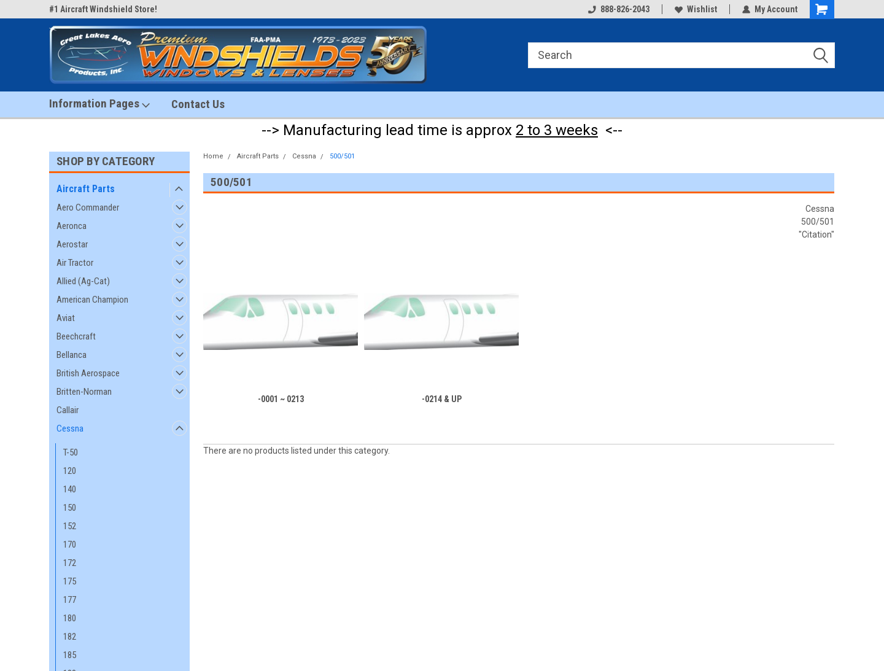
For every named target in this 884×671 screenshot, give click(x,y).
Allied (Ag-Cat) (83, 281)
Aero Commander (87, 207)
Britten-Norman (84, 391)
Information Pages (99, 103)
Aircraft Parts (85, 189)
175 (69, 581)
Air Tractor (74, 262)
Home (213, 156)
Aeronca (71, 225)
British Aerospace (88, 373)
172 (69, 562)
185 (69, 655)
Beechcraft (76, 336)
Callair (67, 410)
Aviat (65, 318)
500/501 (342, 156)
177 (69, 599)
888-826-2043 (618, 9)
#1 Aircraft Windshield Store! (103, 9)
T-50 (70, 452)
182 (69, 636)
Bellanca (71, 354)
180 (69, 618)
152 (69, 526)
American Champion (92, 299)
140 (69, 489)
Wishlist (696, 9)
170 (69, 544)
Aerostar (72, 244)
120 (69, 470)
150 (69, 507)
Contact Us (198, 104)
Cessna (69, 428)
